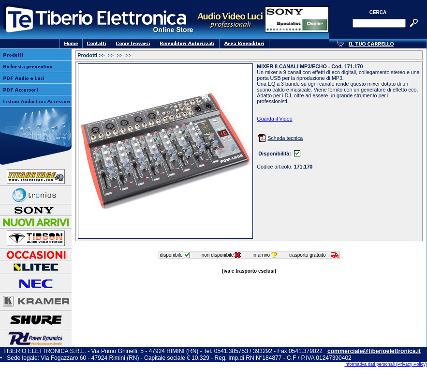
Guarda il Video (274, 119)
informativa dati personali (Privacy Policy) (385, 364)
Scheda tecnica (285, 138)
